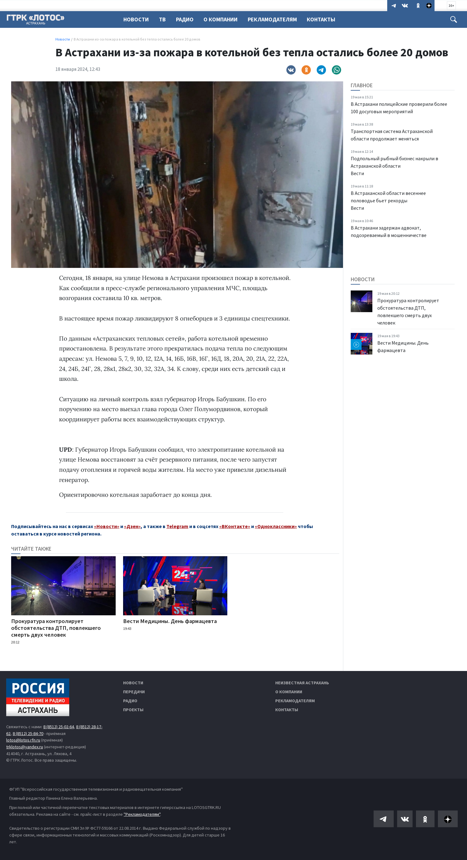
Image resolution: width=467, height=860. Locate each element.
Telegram (177, 526)
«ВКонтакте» (234, 526)
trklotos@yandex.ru (24, 747)
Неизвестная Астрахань (302, 683)
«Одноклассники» (276, 526)
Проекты (133, 709)
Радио (186, 19)
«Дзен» (132, 526)
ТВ (163, 19)
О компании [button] (223, 19)
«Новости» (106, 526)
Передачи (134, 691)
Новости (136, 19)
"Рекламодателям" (142, 814)
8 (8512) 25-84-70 (28, 733)
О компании (288, 691)
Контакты (325, 19)
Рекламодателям (276, 19)
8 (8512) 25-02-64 (58, 726)
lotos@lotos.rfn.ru (23, 740)
